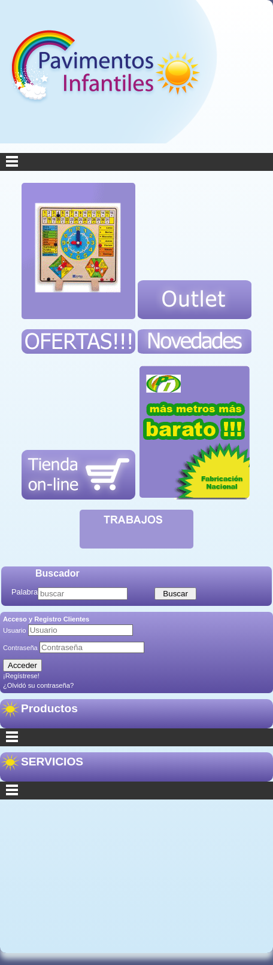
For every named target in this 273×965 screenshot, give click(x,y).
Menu (136, 162)
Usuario (15, 630)
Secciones (136, 790)
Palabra (24, 591)
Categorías (136, 737)
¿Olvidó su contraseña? (38, 685)
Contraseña (21, 647)
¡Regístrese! (21, 675)
